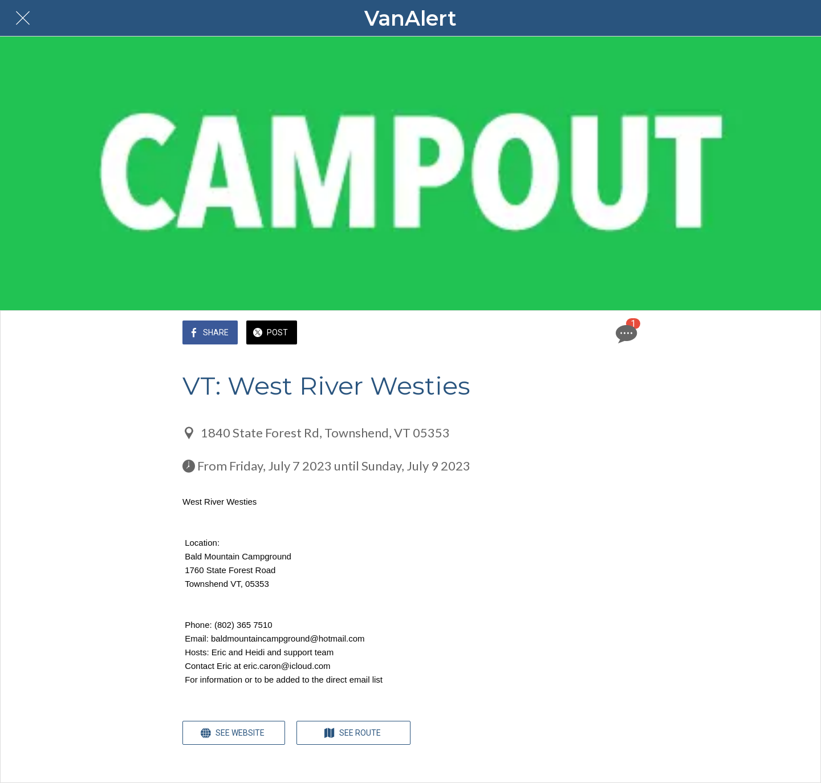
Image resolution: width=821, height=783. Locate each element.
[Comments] (625, 333)
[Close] (23, 18)
